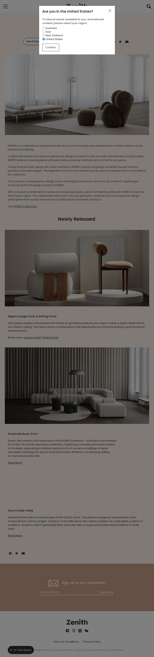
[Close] (109, 11)
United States (52, 39)
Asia (46, 31)
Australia (49, 28)
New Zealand (52, 35)
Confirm (51, 47)
